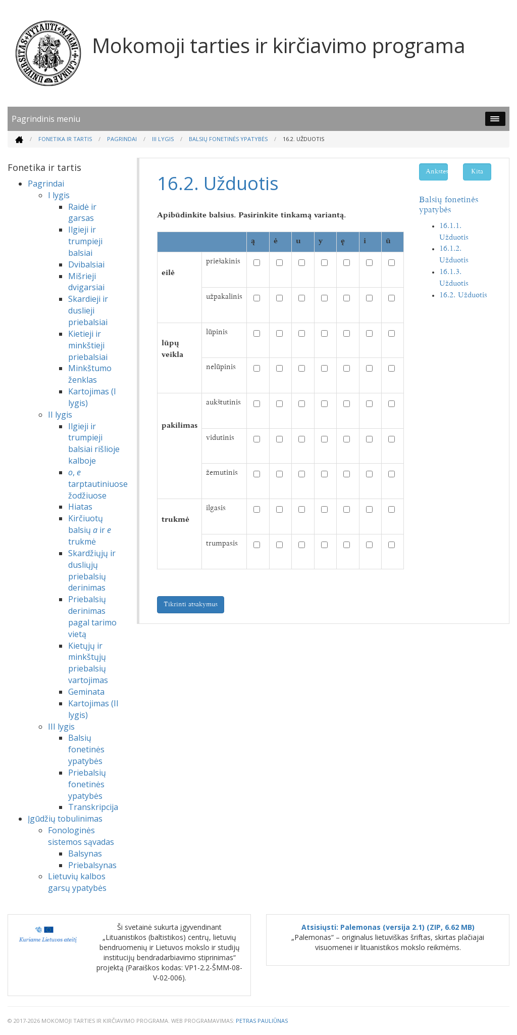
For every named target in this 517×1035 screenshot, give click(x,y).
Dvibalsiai (86, 264)
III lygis (163, 139)
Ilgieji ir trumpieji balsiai (85, 241)
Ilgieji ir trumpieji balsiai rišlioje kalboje (94, 444)
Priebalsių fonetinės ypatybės (87, 784)
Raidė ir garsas (82, 212)
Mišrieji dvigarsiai (86, 282)
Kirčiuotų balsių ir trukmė (89, 530)
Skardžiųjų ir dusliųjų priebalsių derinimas (92, 571)
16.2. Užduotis (463, 295)
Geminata (86, 691)
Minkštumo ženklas (90, 374)
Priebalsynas (92, 865)
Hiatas (80, 506)
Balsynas (85, 853)
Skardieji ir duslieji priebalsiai (88, 310)
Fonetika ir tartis (65, 139)
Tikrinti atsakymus (191, 605)
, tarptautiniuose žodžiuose (98, 484)
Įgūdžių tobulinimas (65, 818)
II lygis (60, 414)
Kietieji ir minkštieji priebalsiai (88, 345)
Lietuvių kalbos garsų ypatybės (77, 882)
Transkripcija (93, 807)
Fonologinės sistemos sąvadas (81, 836)
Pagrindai (122, 139)
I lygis (59, 195)
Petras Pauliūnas (262, 1020)
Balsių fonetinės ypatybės (228, 139)
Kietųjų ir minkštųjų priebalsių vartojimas (88, 663)
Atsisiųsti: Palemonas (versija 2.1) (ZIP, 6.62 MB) (388, 927)
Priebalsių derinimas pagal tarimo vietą (92, 617)
